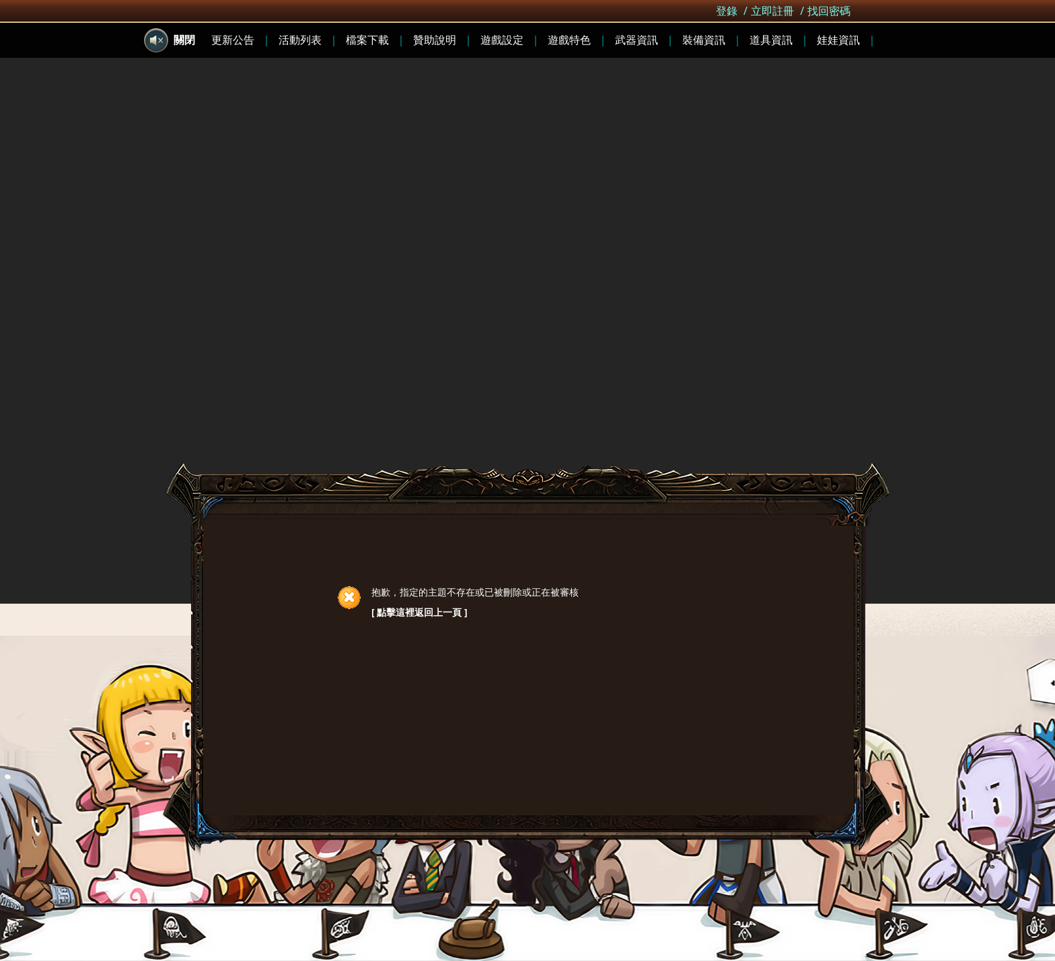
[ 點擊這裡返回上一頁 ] (419, 612)
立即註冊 (772, 10)
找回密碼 (828, 10)
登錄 (726, 10)
